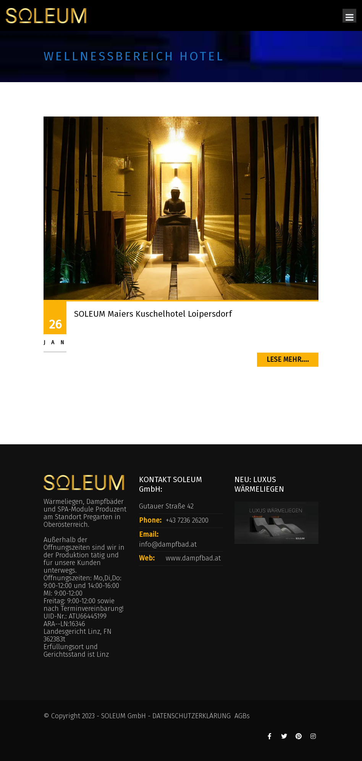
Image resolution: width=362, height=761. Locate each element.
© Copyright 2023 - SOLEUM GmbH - (98, 716)
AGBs (242, 716)
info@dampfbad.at (168, 544)
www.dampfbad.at (193, 558)
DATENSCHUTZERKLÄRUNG (191, 716)
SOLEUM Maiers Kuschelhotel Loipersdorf (153, 314)
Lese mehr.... (288, 359)
